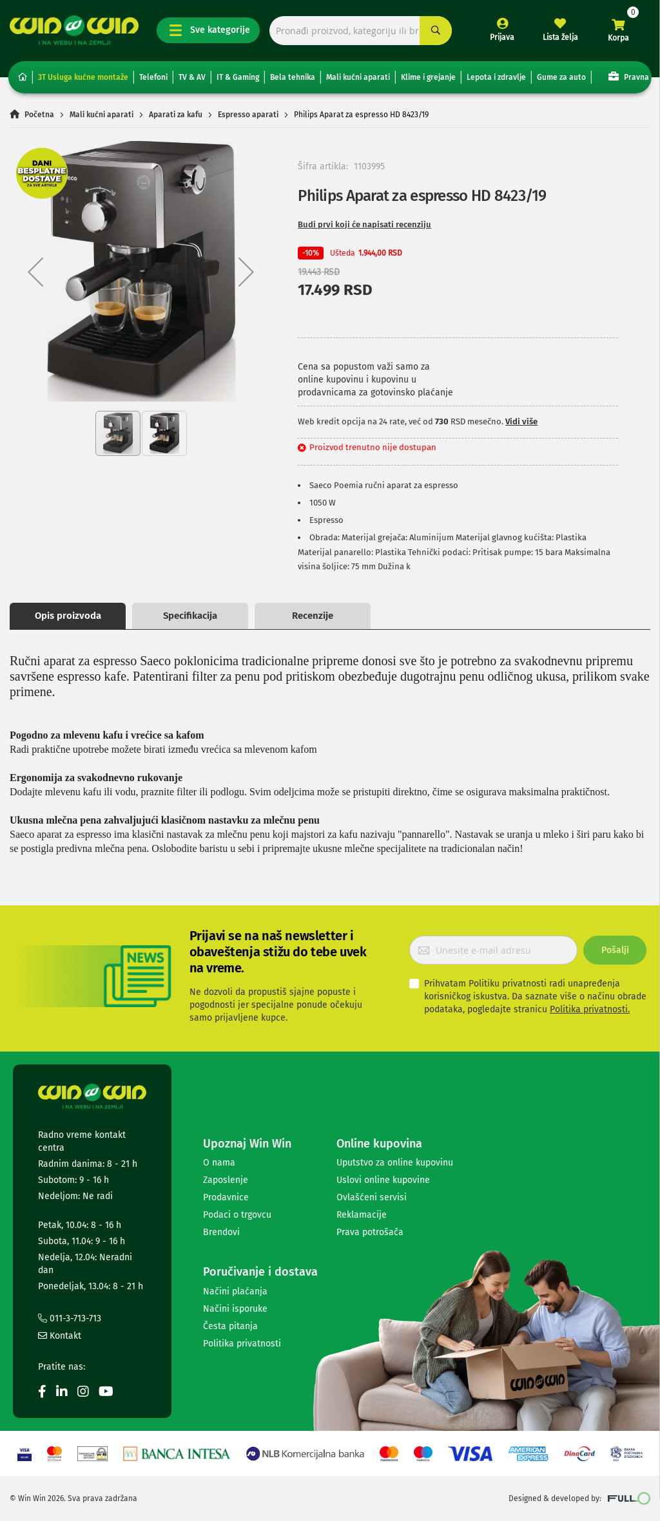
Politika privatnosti (242, 1343)
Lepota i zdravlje (496, 77)
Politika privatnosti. (590, 1009)
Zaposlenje (225, 1180)
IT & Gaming (238, 77)
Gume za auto (561, 77)
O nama (219, 1162)
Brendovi (221, 1232)
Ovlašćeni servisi (371, 1197)
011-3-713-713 (69, 1318)
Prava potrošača (369, 1232)
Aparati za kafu (175, 114)
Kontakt (59, 1335)
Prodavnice (226, 1197)
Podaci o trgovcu (237, 1214)
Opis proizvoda (68, 615)
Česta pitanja (230, 1326)
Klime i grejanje (428, 77)
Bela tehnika (292, 77)
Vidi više (521, 421)
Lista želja (560, 37)
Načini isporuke (235, 1308)
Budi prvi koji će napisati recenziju (364, 224)
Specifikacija (190, 615)
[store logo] (74, 30)
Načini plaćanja (235, 1291)
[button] (35, 272)
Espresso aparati (248, 114)
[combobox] (360, 30)
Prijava (502, 37)
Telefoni (153, 77)
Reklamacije (361, 1214)
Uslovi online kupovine (383, 1180)
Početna (39, 114)
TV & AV (192, 77)
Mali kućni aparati (358, 77)
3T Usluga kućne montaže (83, 77)
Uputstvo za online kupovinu (394, 1162)
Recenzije (312, 615)
